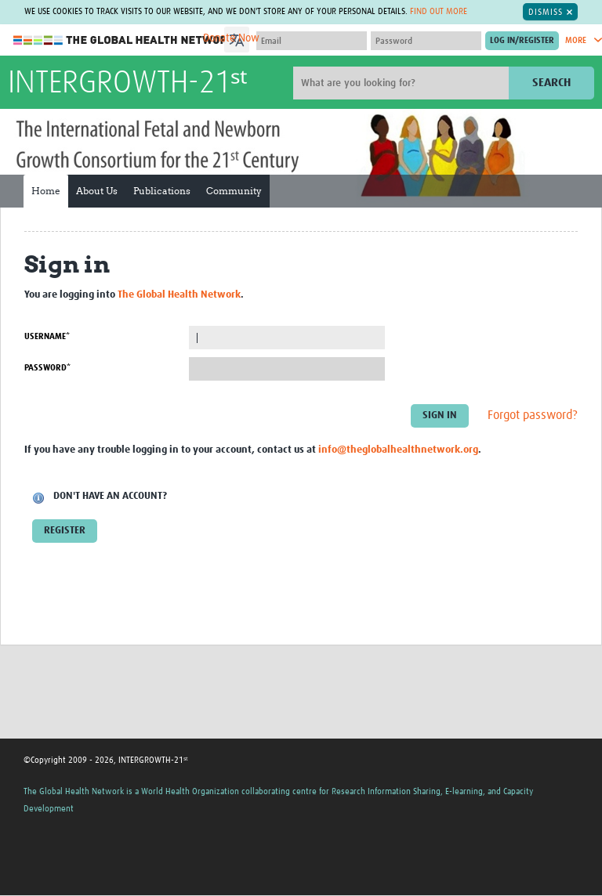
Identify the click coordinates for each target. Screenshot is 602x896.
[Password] (426, 40)
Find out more (438, 11)
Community (234, 191)
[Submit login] (522, 40)
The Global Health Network (125, 40)
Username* (47, 336)
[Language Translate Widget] (281, 38)
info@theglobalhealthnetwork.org (398, 450)
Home (45, 191)
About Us (97, 191)
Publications (161, 191)
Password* (47, 367)
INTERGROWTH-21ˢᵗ (127, 83)
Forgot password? (533, 416)
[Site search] (403, 83)
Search (551, 83)
